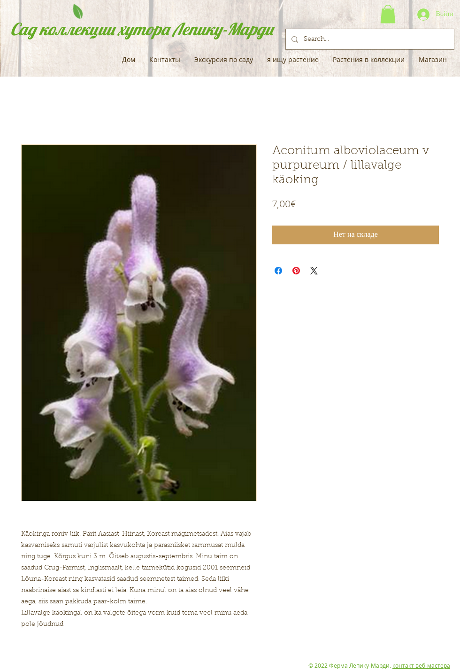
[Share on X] (314, 270)
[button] (388, 14)
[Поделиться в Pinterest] (296, 270)
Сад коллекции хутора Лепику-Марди (141, 28)
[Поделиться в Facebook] (278, 270)
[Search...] (369, 39)
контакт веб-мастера (421, 665)
